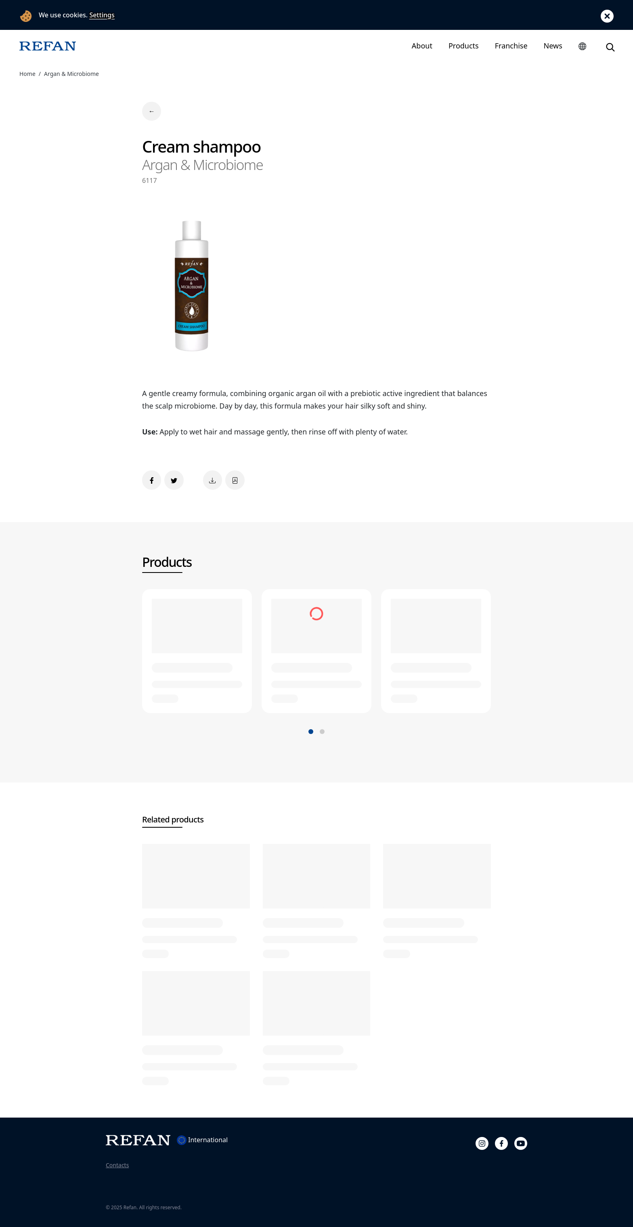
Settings (101, 14)
